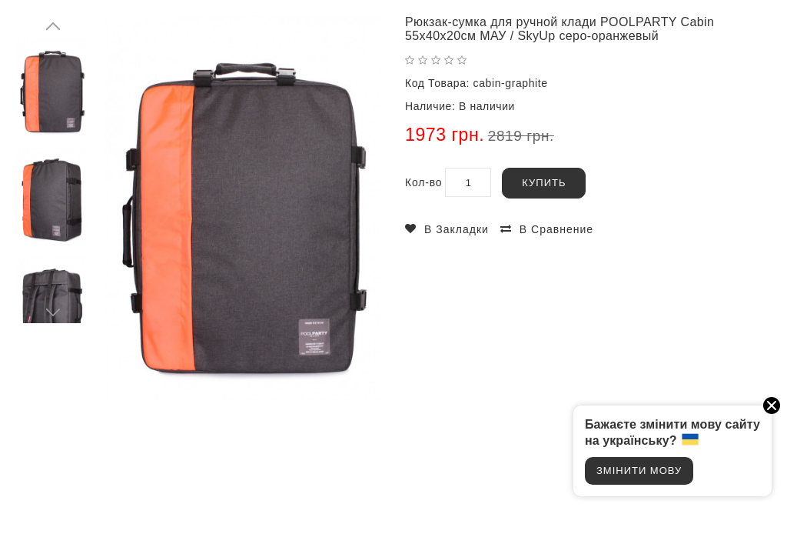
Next (53, 311)
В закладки (456, 229)
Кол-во (423, 182)
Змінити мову (639, 470)
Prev (53, 26)
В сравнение (556, 229)
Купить (544, 183)
